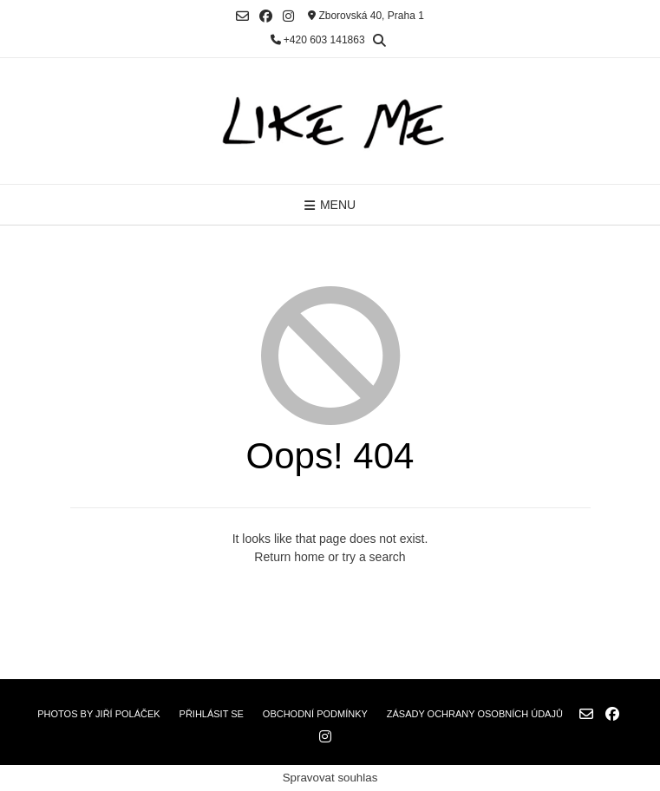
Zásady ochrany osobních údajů (475, 714)
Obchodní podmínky (315, 714)
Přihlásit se (212, 714)
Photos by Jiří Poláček (98, 714)
